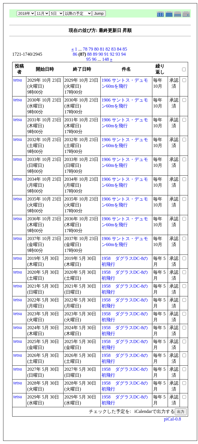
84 (119, 49)
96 (94, 59)
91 (106, 54)
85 (125, 49)
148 (105, 59)
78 (85, 49)
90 (100, 54)
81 (102, 49)
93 (117, 54)
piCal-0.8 (172, 419)
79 (91, 49)
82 (108, 49)
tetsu (17, 79)
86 (75, 54)
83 (113, 49)
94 (123, 54)
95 (88, 59)
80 (96, 49)
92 (112, 54)
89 (95, 54)
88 (89, 54)
